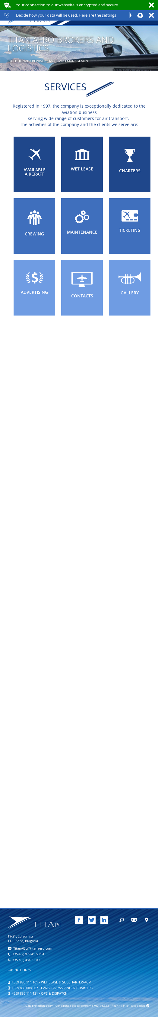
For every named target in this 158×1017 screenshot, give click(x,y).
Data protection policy (39, 1006)
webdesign (138, 1006)
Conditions (62, 1006)
